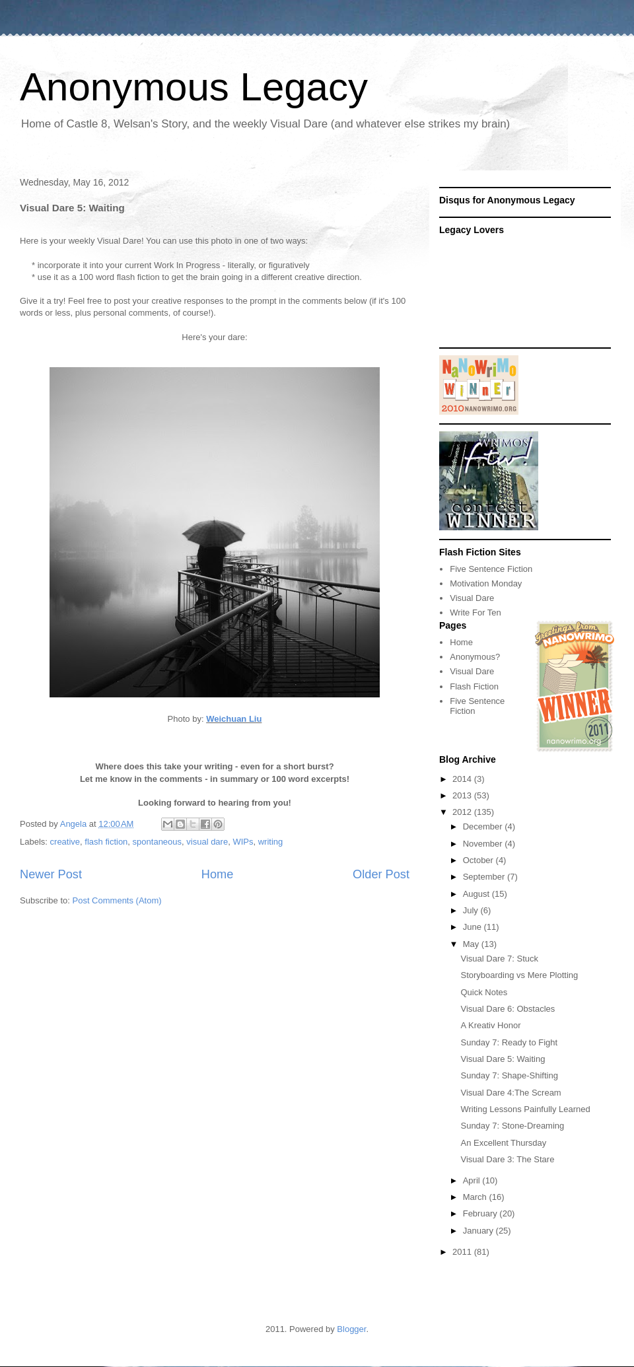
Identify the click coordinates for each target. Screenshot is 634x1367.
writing (270, 842)
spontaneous (157, 842)
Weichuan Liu (234, 719)
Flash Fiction (474, 686)
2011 (463, 1252)
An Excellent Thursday (503, 1143)
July (472, 910)
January (479, 1231)
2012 (463, 812)
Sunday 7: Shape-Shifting (508, 1075)
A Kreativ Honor (490, 1025)
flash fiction (106, 842)
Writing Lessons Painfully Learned (525, 1109)
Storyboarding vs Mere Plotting (519, 975)
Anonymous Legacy (194, 87)
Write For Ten (475, 612)
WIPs (242, 842)
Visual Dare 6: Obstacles (507, 1009)
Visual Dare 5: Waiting (502, 1059)
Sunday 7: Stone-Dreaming (512, 1126)
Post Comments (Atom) (117, 900)
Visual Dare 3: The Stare (507, 1159)
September (485, 877)
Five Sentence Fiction (491, 569)
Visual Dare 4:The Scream (510, 1093)
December (484, 826)
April (473, 1180)
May (472, 944)
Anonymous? (475, 657)
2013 (463, 795)
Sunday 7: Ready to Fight (508, 1042)
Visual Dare (472, 598)
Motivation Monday (486, 583)
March (476, 1197)
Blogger (351, 1329)
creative (65, 842)
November (484, 844)
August (477, 894)
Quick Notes (483, 992)
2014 (463, 779)
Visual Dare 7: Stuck (499, 959)
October (479, 860)
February (481, 1213)
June (473, 927)
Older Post (381, 874)
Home (217, 874)
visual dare (207, 842)
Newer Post (51, 874)
